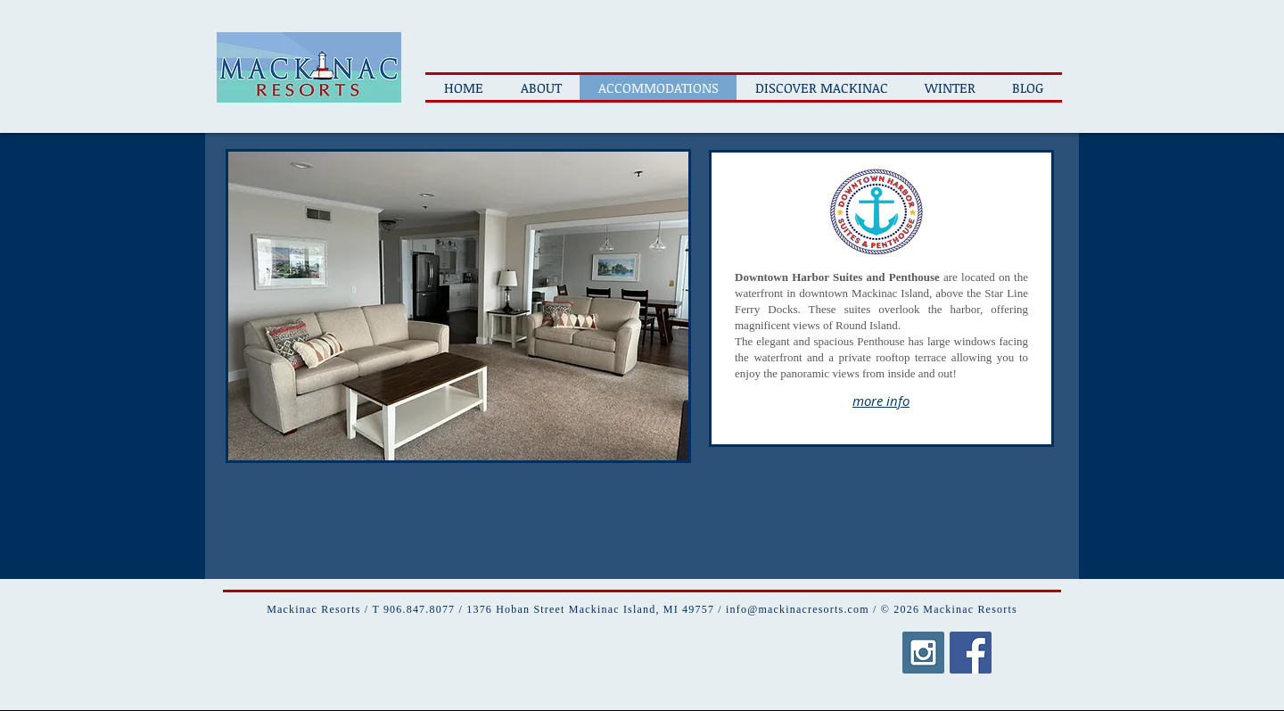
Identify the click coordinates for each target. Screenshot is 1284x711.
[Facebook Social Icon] (971, 653)
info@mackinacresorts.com (797, 609)
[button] (458, 306)
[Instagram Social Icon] (923, 653)
